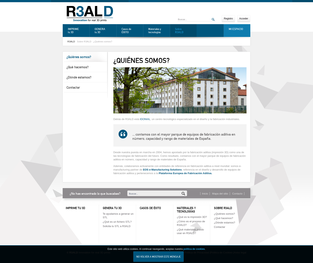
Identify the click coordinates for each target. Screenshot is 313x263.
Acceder (243, 18)
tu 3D (77, 30)
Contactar (73, 87)
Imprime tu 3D (75, 208)
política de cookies (194, 251)
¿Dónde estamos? (78, 77)
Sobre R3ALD (84, 41)
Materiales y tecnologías (154, 31)
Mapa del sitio (220, 193)
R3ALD (71, 41)
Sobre (185, 31)
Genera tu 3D (112, 208)
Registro (228, 18)
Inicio (205, 193)
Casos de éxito (150, 208)
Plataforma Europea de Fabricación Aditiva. (185, 173)
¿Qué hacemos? (77, 67)
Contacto (237, 193)
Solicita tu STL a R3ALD (117, 226)
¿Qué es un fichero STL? (117, 221)
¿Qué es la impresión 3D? (192, 216)
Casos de (131, 31)
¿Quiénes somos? (102, 41)
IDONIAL (145, 119)
